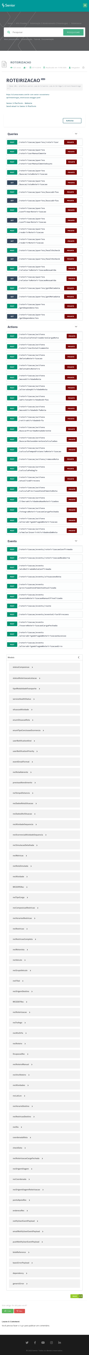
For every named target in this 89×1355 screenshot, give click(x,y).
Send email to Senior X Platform (21, 106)
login (22, 1325)
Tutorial (37, 39)
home (10, 23)
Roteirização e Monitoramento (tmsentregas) (49, 23)
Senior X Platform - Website (19, 103)
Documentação (48, 39)
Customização (26, 39)
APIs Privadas (21, 23)
